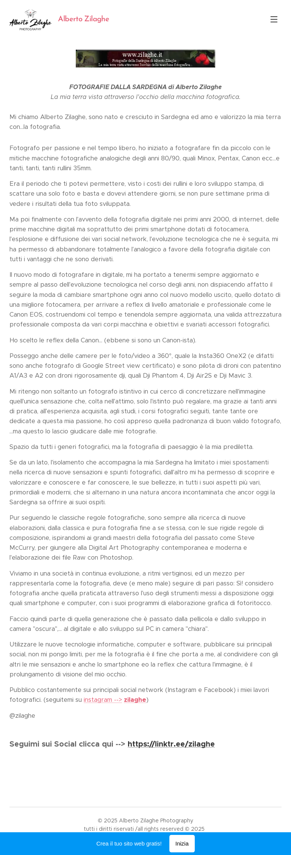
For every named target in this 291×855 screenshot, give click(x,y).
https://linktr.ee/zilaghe (171, 744)
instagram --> (103, 700)
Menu (274, 19)
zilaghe (135, 700)
